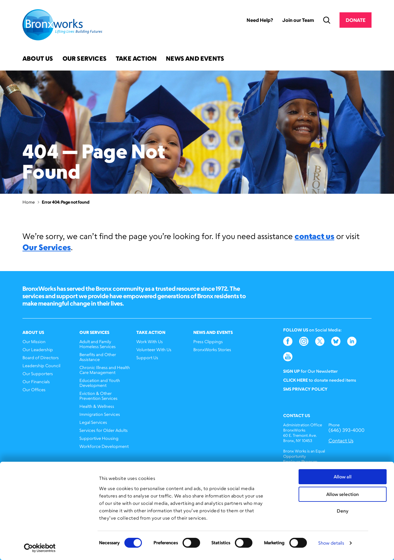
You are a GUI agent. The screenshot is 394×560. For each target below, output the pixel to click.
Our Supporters (37, 373)
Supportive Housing (99, 438)
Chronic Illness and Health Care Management (104, 370)
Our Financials (36, 381)
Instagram (303, 341)
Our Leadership (37, 349)
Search (326, 20)
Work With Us (149, 341)
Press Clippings (208, 341)
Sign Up (291, 371)
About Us (37, 59)
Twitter (319, 341)
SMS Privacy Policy (305, 389)
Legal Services (93, 422)
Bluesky (335, 341)
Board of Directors (40, 357)
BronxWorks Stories (212, 349)
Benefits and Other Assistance (97, 357)
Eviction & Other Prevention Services (98, 396)
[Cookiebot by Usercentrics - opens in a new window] (40, 548)
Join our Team (298, 20)
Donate (355, 20)
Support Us (147, 357)
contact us (314, 236)
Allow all (343, 477)
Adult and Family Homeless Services (97, 344)
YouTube (287, 356)
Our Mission (34, 341)
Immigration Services (99, 414)
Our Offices (34, 389)
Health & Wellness (96, 406)
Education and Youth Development (99, 383)
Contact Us (340, 440)
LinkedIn (351, 341)
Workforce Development (104, 446)
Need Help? (260, 20)
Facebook (287, 341)
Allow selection (342, 494)
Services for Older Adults (103, 430)
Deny (342, 511)
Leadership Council (41, 365)
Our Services (84, 59)
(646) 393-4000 (346, 430)
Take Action (136, 59)
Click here (295, 380)
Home (28, 202)
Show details (331, 543)
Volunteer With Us (153, 349)
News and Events (195, 59)
